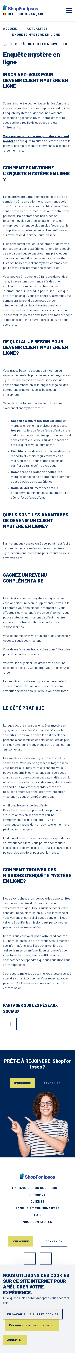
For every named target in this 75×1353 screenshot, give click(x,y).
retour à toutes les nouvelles (35, 44)
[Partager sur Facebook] (10, 1024)
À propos (37, 1194)
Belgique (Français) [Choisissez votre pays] (26, 14)
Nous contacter (37, 1222)
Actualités (37, 28)
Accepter (15, 1339)
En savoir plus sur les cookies (32, 1314)
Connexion (52, 1083)
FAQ (37, 1215)
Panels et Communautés (37, 1208)
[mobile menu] (69, 11)
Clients (37, 1201)
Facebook (30, 1259)
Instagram (46, 1259)
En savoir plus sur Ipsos (34, 1188)
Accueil (10, 28)
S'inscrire (22, 1083)
